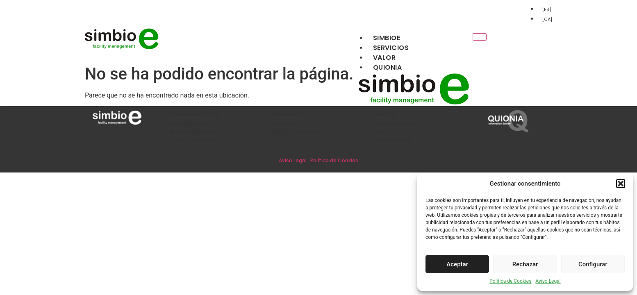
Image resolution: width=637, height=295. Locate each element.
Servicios (391, 47)
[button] (621, 183)
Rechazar (525, 264)
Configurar (592, 264)
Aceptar (457, 264)
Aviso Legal (547, 281)
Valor (384, 57)
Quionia (387, 67)
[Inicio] (122, 48)
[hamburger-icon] (480, 37)
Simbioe (386, 38)
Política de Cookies (510, 281)
